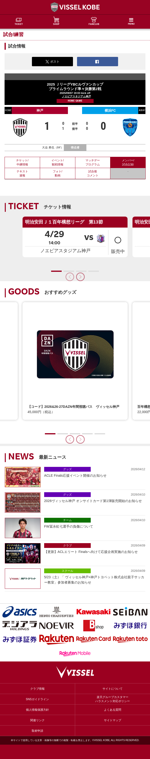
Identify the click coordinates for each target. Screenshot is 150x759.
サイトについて (112, 688)
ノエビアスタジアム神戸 (76, 96)
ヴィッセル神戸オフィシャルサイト (75, 7)
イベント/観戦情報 (57, 162)
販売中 (117, 242)
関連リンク (37, 720)
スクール (67, 571)
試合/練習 (13, 34)
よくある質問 (112, 709)
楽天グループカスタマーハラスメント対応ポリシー (112, 699)
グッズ (67, 469)
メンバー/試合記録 (128, 162)
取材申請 (37, 730)
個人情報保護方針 (37, 709)
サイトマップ (112, 720)
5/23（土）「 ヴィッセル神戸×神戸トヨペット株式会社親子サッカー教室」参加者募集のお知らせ (94, 576)
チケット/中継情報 (22, 162)
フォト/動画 (57, 173)
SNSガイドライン (37, 699)
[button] (80, 277)
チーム (67, 520)
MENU (131, 24)
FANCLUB (94, 24)
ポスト (53, 62)
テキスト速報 (22, 173)
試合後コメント (92, 173)
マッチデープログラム (92, 162)
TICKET (19, 24)
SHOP (56, 24)
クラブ (67, 545)
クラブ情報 (37, 688)
